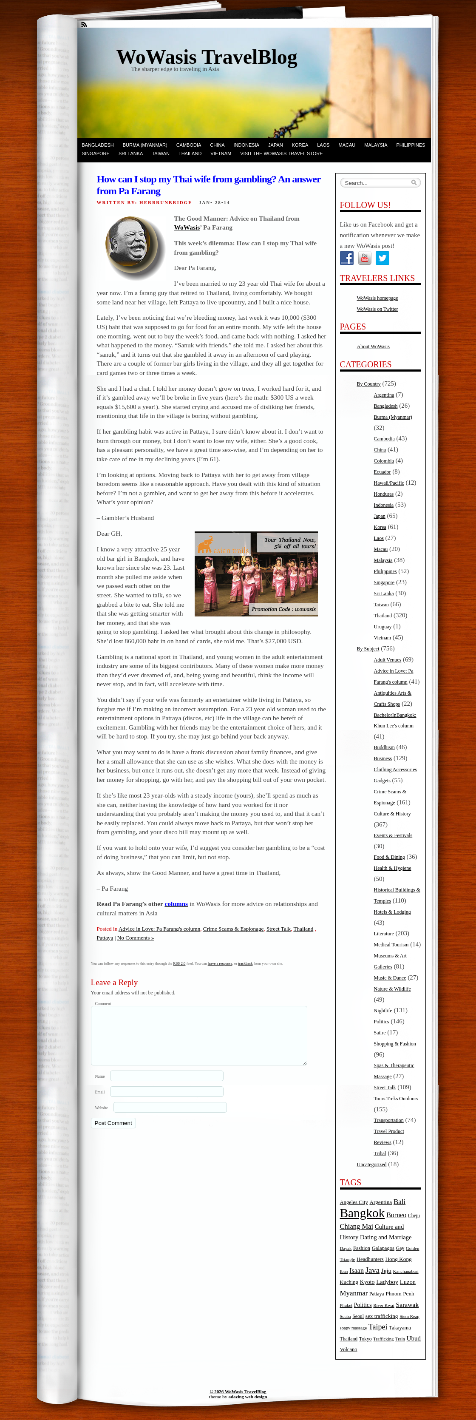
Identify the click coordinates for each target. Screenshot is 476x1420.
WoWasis (187, 227)
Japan (275, 145)
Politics (381, 1022)
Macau (347, 145)
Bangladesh (98, 145)
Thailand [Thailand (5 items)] (349, 1339)
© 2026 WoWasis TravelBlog (238, 1391)
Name (100, 1086)
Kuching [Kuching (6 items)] (349, 1282)
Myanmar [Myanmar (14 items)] (354, 1293)
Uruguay (383, 627)
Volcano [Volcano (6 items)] (348, 1349)
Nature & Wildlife (392, 989)
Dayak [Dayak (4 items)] (346, 1248)
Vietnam (220, 153)
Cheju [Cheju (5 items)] (414, 1215)
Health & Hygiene (392, 868)
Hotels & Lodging (392, 912)
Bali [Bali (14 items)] (399, 1202)
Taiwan (161, 153)
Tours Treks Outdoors (396, 1099)
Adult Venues (388, 660)
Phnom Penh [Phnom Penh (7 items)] (399, 1293)
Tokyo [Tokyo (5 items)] (365, 1339)
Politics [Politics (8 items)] (363, 1305)
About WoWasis (373, 346)
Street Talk (278, 929)
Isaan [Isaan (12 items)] (356, 1270)
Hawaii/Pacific (389, 483)
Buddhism (384, 747)
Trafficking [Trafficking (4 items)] (383, 1339)
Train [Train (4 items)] (400, 1339)
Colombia (384, 461)
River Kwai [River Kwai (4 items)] (383, 1305)
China (217, 145)
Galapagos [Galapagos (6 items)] (383, 1248)
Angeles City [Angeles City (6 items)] (354, 1202)
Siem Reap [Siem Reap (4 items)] (409, 1316)
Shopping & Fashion (395, 1044)
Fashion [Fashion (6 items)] (361, 1248)
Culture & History (392, 814)
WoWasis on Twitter (377, 309)
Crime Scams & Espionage (233, 929)
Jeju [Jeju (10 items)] (386, 1270)
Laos (323, 145)
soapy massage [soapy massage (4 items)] (353, 1328)
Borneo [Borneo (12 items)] (396, 1214)
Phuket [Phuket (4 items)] (346, 1305)
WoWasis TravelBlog (207, 56)
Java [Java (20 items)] (373, 1270)
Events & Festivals (393, 835)
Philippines (411, 145)
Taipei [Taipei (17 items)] (378, 1327)
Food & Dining (389, 857)
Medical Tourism (391, 945)
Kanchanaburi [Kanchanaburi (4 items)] (406, 1271)
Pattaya (105, 937)
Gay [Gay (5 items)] (400, 1248)
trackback (245, 963)
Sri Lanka (131, 153)
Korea (300, 145)
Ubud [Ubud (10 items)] (414, 1338)
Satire (380, 1033)
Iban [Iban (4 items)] (344, 1271)
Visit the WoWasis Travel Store (281, 153)
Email (100, 1102)
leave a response (220, 963)
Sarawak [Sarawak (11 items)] (407, 1304)
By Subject (368, 649)
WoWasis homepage (377, 298)
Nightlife (383, 1011)
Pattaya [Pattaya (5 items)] (376, 1294)
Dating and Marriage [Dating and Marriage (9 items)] (385, 1237)
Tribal (380, 1153)
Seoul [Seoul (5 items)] (358, 1316)
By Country (369, 384)
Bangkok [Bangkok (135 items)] (362, 1213)
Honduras (384, 494)
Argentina (384, 395)
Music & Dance (390, 978)
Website (101, 1118)
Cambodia (188, 145)
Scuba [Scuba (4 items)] (345, 1316)
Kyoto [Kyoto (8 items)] (367, 1282)
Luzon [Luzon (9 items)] (408, 1281)
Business (383, 758)
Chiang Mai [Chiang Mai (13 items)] (357, 1226)
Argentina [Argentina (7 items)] (380, 1202)
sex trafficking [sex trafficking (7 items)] (382, 1316)
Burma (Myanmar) (145, 145)
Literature (384, 934)
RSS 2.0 (179, 963)
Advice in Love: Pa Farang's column (159, 929)
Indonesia (247, 145)
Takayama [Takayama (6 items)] (400, 1328)
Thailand (189, 153)
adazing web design (247, 1396)
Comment (103, 1003)
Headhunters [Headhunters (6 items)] (370, 1259)
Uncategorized (372, 1164)
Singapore (96, 153)
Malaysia (375, 145)
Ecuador (382, 472)
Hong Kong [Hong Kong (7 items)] (398, 1259)
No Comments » (135, 937)
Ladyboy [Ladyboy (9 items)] (387, 1281)
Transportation (389, 1120)
